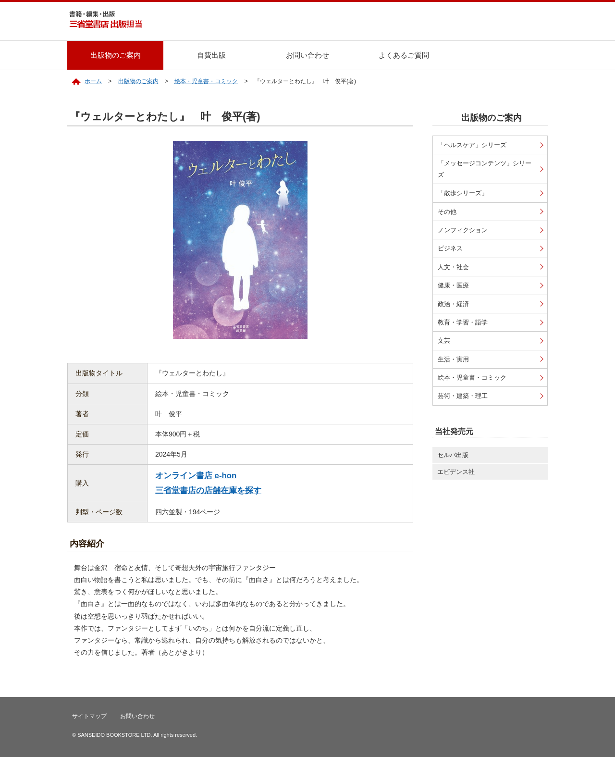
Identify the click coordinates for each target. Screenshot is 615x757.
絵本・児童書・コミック (206, 81)
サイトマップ (89, 716)
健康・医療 (453, 285)
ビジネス (450, 248)
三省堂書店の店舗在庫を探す (208, 490)
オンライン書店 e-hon (195, 475)
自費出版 (211, 55)
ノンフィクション (463, 230)
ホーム (93, 81)
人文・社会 (453, 267)
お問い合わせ (307, 55)
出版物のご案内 (115, 55)
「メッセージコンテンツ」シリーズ (484, 169)
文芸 (444, 340)
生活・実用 (453, 359)
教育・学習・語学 (463, 322)
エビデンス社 (456, 471)
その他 (447, 211)
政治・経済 (453, 304)
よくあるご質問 (404, 55)
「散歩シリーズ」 (463, 193)
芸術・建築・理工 (463, 395)
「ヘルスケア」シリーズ (472, 145)
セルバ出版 (452, 455)
